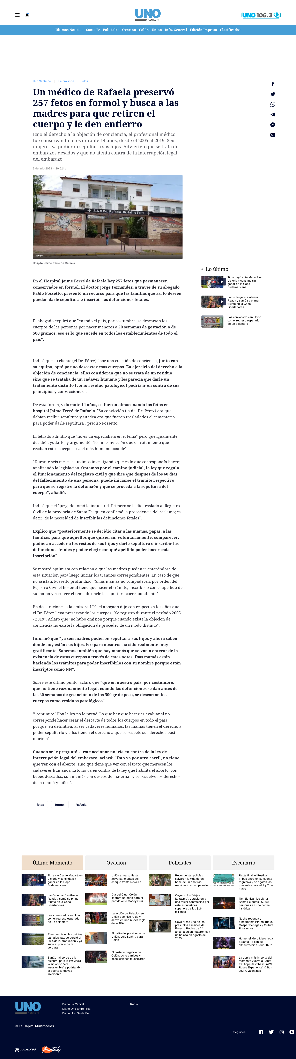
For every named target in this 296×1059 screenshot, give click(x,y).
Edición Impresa (203, 29)
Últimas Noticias (69, 29)
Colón (144, 29)
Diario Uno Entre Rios (76, 1008)
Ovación (129, 29)
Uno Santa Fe (42, 81)
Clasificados (230, 29)
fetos (85, 81)
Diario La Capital (73, 1004)
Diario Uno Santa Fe (75, 1013)
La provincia (66, 81)
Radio (134, 1004)
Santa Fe (93, 29)
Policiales (111, 29)
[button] (17, 15)
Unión (157, 29)
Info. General (176, 29)
